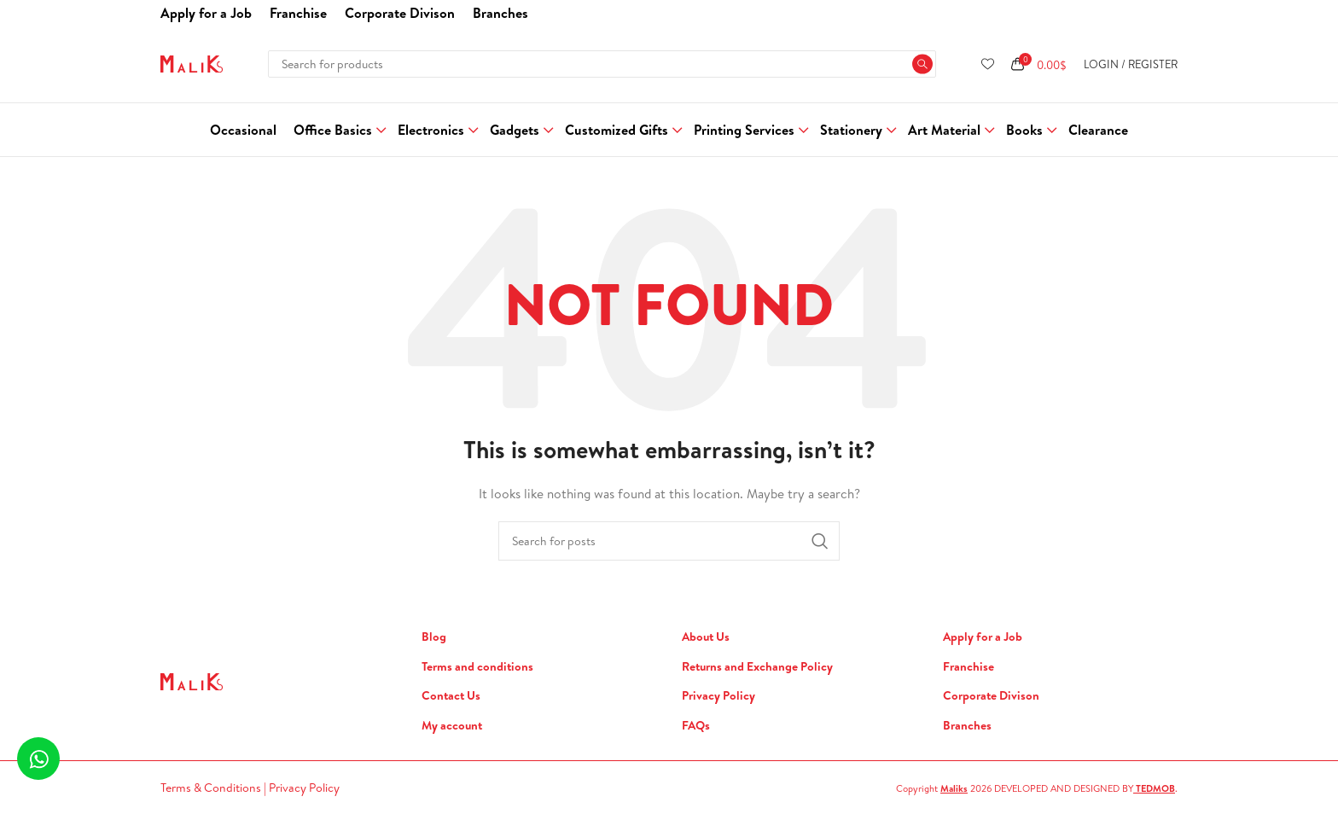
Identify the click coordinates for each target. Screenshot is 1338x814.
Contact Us (451, 696)
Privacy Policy (718, 696)
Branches (967, 726)
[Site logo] (191, 62)
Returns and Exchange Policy (757, 667)
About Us (706, 637)
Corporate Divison (991, 696)
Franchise (968, 667)
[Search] (601, 64)
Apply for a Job (982, 637)
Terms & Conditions (212, 787)
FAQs (696, 726)
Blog (434, 637)
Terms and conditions (477, 667)
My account (452, 726)
